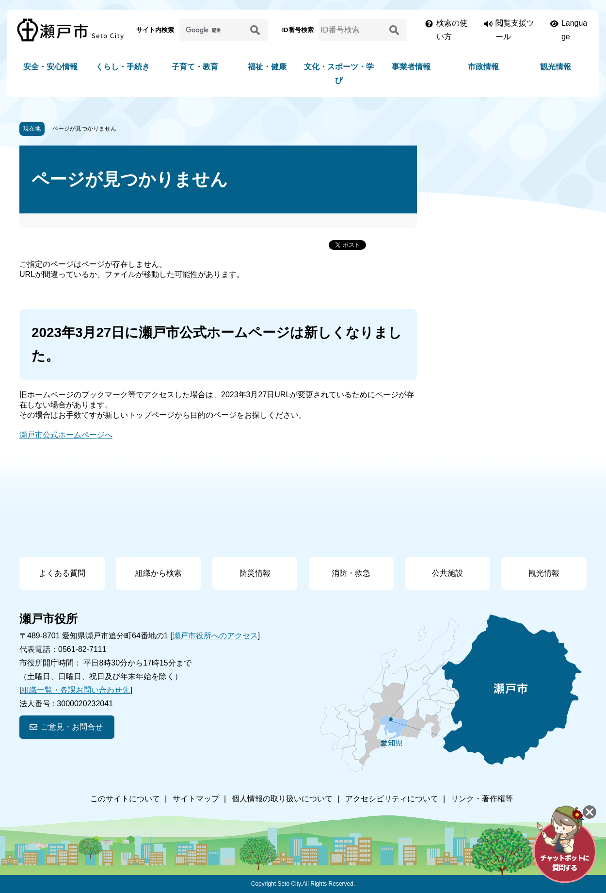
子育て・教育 (195, 67)
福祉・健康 (267, 67)
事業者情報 (411, 67)
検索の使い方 (451, 30)
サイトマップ (196, 799)
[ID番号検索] (352, 30)
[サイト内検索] (212, 30)
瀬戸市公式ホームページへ (65, 435)
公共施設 (447, 573)
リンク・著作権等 (482, 799)
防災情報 (255, 573)
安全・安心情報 (50, 67)
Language (574, 30)
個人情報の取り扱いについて (282, 799)
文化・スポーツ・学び (339, 73)
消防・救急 (351, 573)
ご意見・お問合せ (72, 727)
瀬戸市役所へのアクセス (215, 636)
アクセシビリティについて (391, 799)
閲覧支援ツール (514, 30)
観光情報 (555, 67)
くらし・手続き (123, 67)
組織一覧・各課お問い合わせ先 (75, 690)
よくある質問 (62, 573)
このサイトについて (125, 799)
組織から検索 (158, 573)
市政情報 (483, 67)
